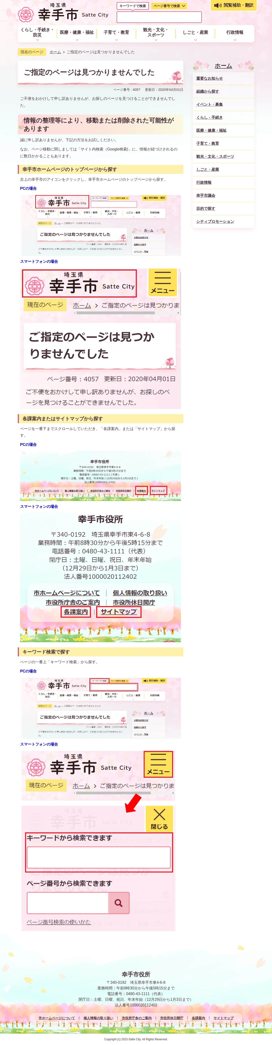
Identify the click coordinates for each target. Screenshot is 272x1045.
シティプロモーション (215, 222)
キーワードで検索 (132, 6)
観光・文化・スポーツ (215, 156)
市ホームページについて (57, 1018)
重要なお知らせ (209, 78)
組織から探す (207, 91)
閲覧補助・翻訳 (239, 5)
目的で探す (205, 208)
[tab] (133, 7)
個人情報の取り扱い (98, 1018)
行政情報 (203, 182)
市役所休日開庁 (171, 1018)
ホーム (55, 52)
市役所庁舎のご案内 (137, 1018)
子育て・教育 (207, 143)
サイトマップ (223, 1018)
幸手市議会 (205, 195)
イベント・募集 (209, 104)
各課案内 (198, 1018)
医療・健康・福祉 (211, 130)
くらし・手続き (209, 117)
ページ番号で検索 (167, 6)
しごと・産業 (207, 169)
